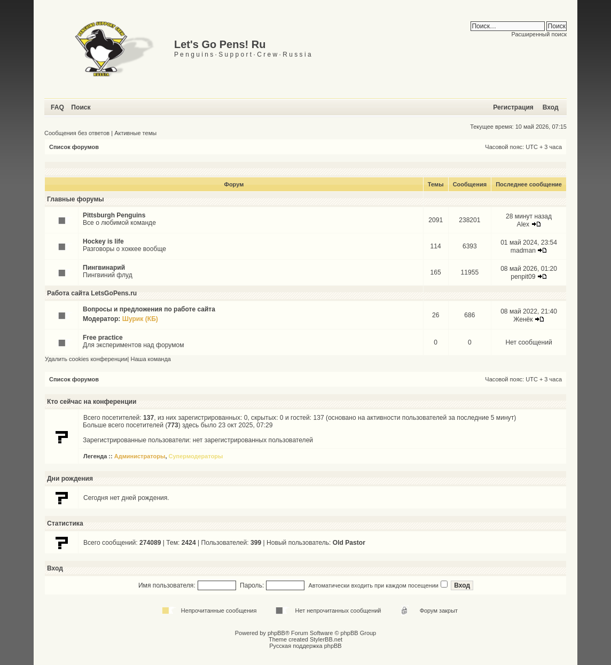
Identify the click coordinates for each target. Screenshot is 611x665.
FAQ (57, 107)
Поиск (80, 107)
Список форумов (74, 147)
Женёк (522, 319)
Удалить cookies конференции (86, 359)
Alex (523, 224)
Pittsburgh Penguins (114, 215)
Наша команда (151, 359)
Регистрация (513, 107)
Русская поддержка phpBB (305, 646)
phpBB (276, 633)
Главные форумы (75, 199)
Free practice (103, 337)
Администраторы (140, 456)
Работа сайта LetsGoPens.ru (92, 293)
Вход (551, 107)
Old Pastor (349, 542)
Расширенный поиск (539, 34)
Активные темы (135, 133)
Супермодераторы (196, 456)
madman (523, 250)
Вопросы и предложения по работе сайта (149, 309)
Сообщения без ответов (76, 133)
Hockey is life (103, 241)
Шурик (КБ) (140, 319)
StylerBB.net (326, 639)
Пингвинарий (104, 267)
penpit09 (523, 276)
